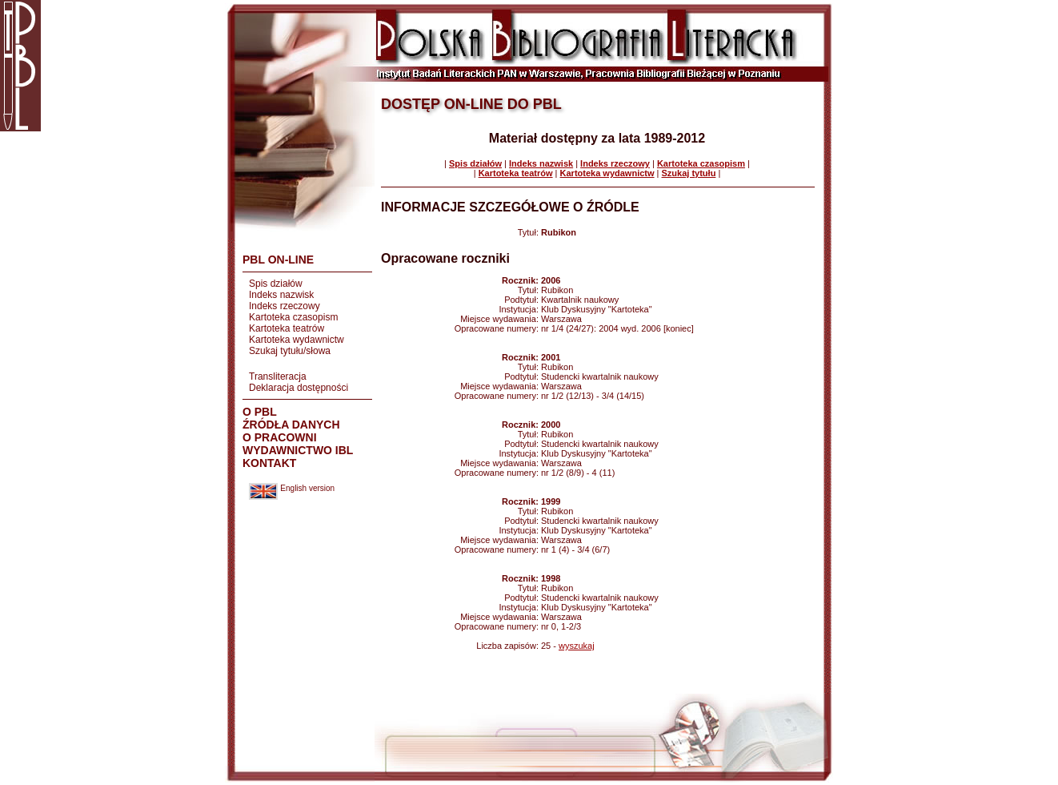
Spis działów (276, 283)
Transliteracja (278, 376)
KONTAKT (269, 463)
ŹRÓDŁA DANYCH (291, 424)
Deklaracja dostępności (298, 387)
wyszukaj (577, 645)
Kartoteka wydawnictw (296, 339)
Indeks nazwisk (281, 294)
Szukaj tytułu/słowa (290, 350)
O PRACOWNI (279, 437)
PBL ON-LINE (278, 259)
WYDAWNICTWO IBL (297, 450)
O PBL (259, 411)
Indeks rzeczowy (284, 306)
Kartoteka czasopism (293, 317)
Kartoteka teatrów (286, 328)
